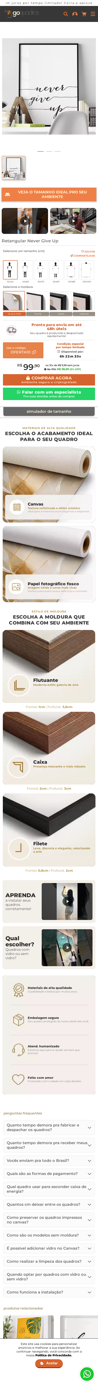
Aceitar (49, 1363)
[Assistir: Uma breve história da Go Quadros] (73, 221)
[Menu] (93, 14)
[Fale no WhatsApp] (87, 1374)
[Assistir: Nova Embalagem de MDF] (25, 221)
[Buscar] (65, 14)
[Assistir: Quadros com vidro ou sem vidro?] (67, 947)
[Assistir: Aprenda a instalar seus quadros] (67, 901)
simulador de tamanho (49, 411)
